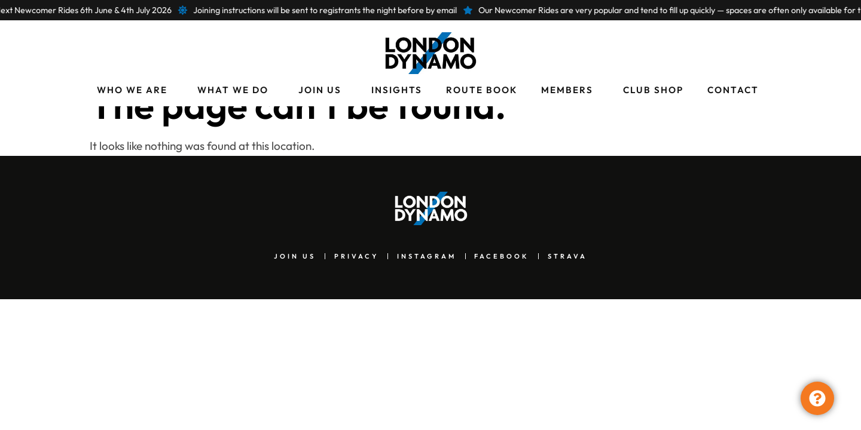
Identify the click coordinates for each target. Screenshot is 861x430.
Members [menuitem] (567, 90)
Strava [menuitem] (580, 276)
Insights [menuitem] (396, 90)
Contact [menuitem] (733, 90)
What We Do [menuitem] (232, 90)
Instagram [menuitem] (426, 276)
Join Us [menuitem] (319, 90)
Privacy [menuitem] (349, 276)
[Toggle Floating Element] (817, 398)
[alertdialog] (430, 10)
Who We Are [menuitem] (132, 90)
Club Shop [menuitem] (653, 90)
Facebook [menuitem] (508, 276)
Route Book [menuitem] (481, 90)
